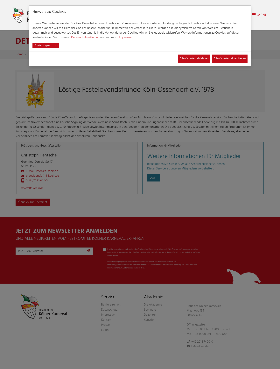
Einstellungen (42, 45)
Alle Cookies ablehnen (193, 58)
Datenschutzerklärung (85, 37)
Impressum (126, 37)
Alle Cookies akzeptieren (230, 58)
